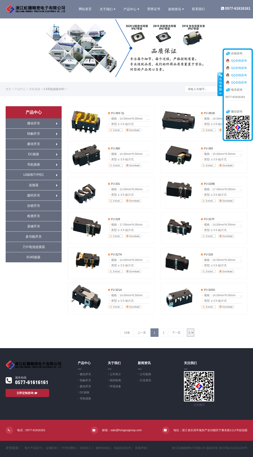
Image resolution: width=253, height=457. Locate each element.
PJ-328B (209, 183)
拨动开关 (33, 144)
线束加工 (85, 448)
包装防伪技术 (122, 448)
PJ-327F (209, 219)
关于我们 (106, 9)
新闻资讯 (174, 9)
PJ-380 (115, 148)
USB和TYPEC (33, 174)
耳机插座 (34, 89)
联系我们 (198, 9)
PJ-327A (116, 254)
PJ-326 (208, 254)
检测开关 (33, 216)
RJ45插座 (33, 257)
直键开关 (33, 226)
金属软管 (51, 448)
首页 (8, 89)
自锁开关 (33, 205)
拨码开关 (33, 195)
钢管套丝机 (102, 448)
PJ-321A (116, 289)
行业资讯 (145, 380)
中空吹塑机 (68, 448)
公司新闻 (145, 374)
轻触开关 (33, 133)
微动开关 (33, 123)
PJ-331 (115, 183)
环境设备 (115, 386)
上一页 (142, 332)
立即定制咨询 (27, 393)
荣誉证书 (153, 9)
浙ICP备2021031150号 (233, 448)
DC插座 (33, 154)
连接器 (33, 185)
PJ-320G (209, 289)
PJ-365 (208, 148)
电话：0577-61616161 (31, 430)
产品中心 (129, 9)
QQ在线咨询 (239, 60)
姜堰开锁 (140, 448)
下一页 (176, 332)
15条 (127, 332)
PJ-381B (209, 113)
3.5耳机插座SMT (54, 89)
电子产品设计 (33, 448)
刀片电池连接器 (33, 247)
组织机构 (115, 380)
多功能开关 (34, 236)
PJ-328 (115, 219)
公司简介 (115, 374)
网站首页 (85, 9)
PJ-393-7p (117, 113)
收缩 (220, 84)
